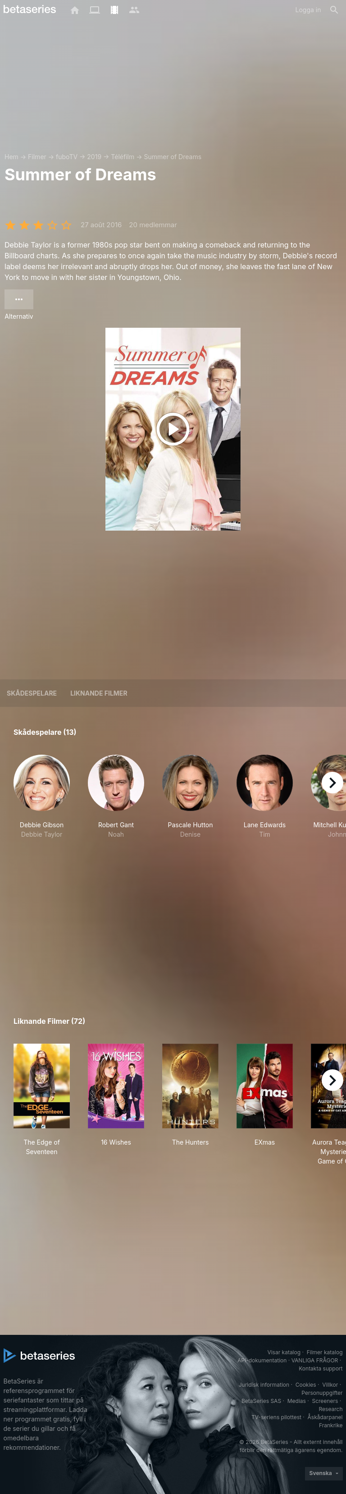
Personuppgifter (321, 1392)
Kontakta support (320, 1368)
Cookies (306, 1384)
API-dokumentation (262, 1360)
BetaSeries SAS (261, 1401)
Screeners (325, 1401)
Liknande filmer (98, 693)
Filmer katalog (325, 1352)
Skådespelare (32, 693)
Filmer (37, 156)
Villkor (330, 1384)
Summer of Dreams (172, 156)
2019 (94, 156)
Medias (296, 1401)
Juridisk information (264, 1384)
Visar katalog (283, 1352)
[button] (42, 801)
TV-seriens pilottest (276, 1417)
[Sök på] (334, 10)
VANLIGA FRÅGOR (314, 1360)
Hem (11, 156)
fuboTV (66, 156)
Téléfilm (122, 156)
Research (331, 1409)
